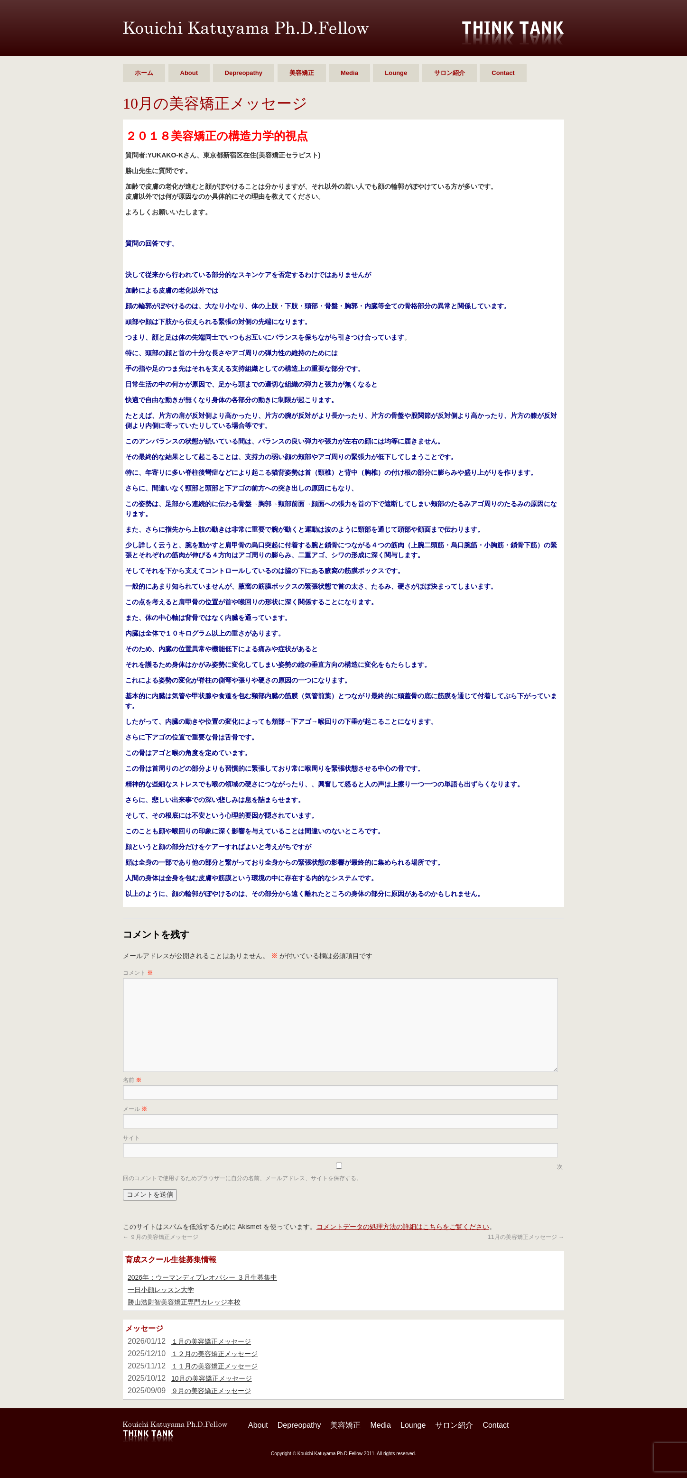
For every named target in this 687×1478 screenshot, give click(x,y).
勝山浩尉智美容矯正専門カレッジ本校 (184, 1302)
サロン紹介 (449, 72)
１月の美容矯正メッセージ (211, 1341)
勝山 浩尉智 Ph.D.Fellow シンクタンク (246, 29)
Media (349, 72)
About (189, 72)
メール (135, 1109)
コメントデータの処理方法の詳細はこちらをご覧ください (402, 1226)
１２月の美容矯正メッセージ (214, 1354)
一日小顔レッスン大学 (161, 1289)
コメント (138, 973)
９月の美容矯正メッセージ (160, 1237)
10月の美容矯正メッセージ (211, 1378)
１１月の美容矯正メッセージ (214, 1366)
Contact (503, 72)
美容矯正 (301, 72)
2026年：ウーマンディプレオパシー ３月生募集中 (202, 1277)
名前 (132, 1080)
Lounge (396, 72)
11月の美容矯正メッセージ (526, 1237)
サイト (131, 1138)
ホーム (144, 72)
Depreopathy (243, 72)
